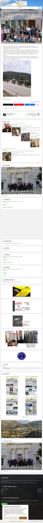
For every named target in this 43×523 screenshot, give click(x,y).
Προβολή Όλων (5, 195)
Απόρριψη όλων (15, 518)
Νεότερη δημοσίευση (10, 113)
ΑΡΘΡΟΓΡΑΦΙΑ (12, 108)
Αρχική (4, 17)
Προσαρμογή (7, 518)
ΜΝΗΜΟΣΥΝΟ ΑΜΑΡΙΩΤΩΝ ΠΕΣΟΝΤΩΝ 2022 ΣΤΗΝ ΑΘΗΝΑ (12, 201)
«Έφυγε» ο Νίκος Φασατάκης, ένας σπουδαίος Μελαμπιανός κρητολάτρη (31, 115)
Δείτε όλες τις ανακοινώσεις (7, 207)
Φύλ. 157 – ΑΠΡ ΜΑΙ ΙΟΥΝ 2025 (32, 396)
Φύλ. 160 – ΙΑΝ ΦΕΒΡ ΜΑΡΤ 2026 (12, 376)
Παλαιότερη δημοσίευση (32, 113)
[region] (15, 513)
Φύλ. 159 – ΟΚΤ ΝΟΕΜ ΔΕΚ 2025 (31, 376)
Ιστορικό (3, 366)
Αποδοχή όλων (23, 518)
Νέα (7, 17)
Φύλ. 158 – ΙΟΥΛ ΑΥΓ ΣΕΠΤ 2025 (13, 396)
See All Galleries (5, 471)
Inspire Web (40, 521)
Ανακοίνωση (4, 204)
